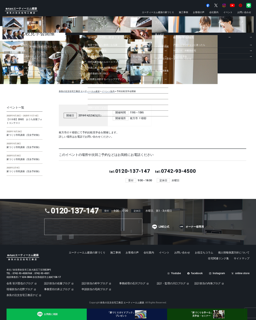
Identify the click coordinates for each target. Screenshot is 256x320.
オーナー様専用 (195, 227)
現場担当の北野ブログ (20, 289)
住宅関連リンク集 (218, 258)
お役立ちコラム (204, 252)
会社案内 (213, 12)
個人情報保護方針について (233, 252)
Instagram (219, 273)
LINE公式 (164, 227)
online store (242, 273)
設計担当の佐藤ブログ (57, 283)
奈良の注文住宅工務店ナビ (22, 295)
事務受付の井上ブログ (57, 289)
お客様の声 (198, 12)
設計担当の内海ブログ (207, 283)
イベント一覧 (15, 107)
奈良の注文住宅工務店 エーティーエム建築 (122, 302)
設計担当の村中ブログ (95, 283)
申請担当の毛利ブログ (95, 289)
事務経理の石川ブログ (132, 283)
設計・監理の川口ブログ (171, 283)
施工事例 (183, 12)
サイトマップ (241, 258)
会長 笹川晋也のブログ (20, 283)
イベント (227, 12)
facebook (197, 273)
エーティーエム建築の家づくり (158, 12)
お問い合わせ (244, 12)
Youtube (176, 273)
